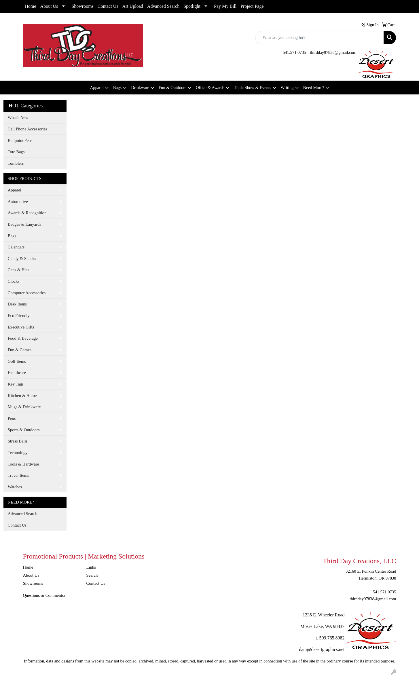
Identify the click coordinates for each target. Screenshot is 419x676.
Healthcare (17, 372)
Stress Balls (18, 441)
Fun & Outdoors (172, 87)
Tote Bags (16, 151)
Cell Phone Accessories (28, 129)
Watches (15, 487)
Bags (117, 87)
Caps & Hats (18, 269)
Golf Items (17, 361)
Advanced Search (163, 6)
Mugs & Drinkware (24, 407)
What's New (18, 117)
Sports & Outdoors (24, 430)
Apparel (97, 87)
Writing (287, 87)
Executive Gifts (21, 327)
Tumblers (16, 163)
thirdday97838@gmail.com (333, 52)
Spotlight (191, 6)
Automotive (18, 201)
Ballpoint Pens (20, 140)
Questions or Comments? (44, 595)
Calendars (16, 247)
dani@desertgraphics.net (321, 649)
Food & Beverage (23, 338)
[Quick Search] (319, 37)
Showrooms (82, 6)
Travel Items (18, 475)
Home (30, 6)
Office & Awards (210, 87)
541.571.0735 (294, 52)
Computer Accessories (26, 292)
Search (92, 575)
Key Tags (16, 384)
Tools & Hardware (23, 464)
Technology (18, 452)
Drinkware (140, 87)
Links (91, 567)
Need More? (313, 87)
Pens (12, 418)
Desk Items (17, 304)
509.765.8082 (332, 637)
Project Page (251, 6)
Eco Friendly (19, 315)
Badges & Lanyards (24, 224)
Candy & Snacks (22, 258)
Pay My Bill (225, 6)
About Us (49, 6)
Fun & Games (19, 350)
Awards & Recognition (27, 212)
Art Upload (132, 6)
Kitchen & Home (22, 395)
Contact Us (108, 6)
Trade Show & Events (252, 87)
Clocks (14, 281)
